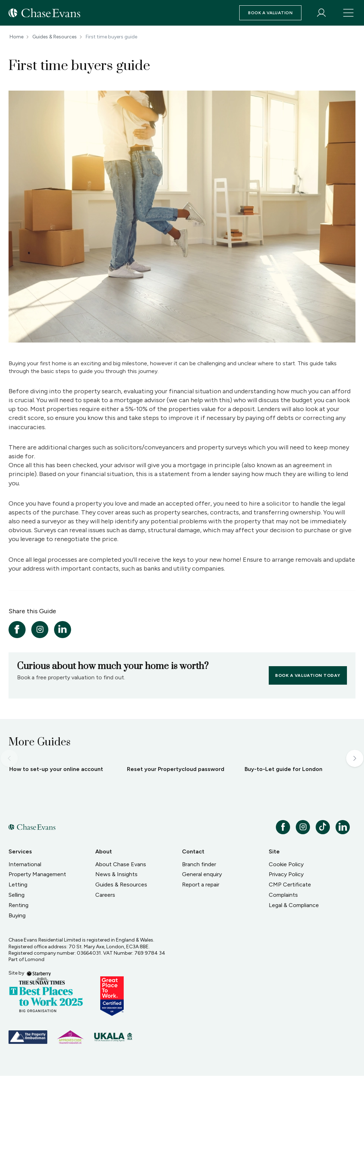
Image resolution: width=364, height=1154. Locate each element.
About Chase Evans (120, 942)
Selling (17, 973)
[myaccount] (321, 13)
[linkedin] (62, 629)
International (25, 942)
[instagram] (39, 629)
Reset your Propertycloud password (175, 847)
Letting (18, 962)
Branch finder (199, 942)
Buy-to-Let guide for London (283, 847)
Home (16, 36)
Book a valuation (270, 12)
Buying (17, 993)
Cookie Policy (286, 942)
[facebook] (17, 629)
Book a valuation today (308, 675)
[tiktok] (323, 905)
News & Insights (116, 952)
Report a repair (200, 962)
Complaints (283, 973)
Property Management (37, 952)
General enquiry (202, 952)
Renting (18, 983)
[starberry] (38, 1051)
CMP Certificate (290, 962)
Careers (105, 973)
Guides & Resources (54, 36)
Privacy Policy (286, 952)
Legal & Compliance (294, 983)
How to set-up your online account (56, 847)
